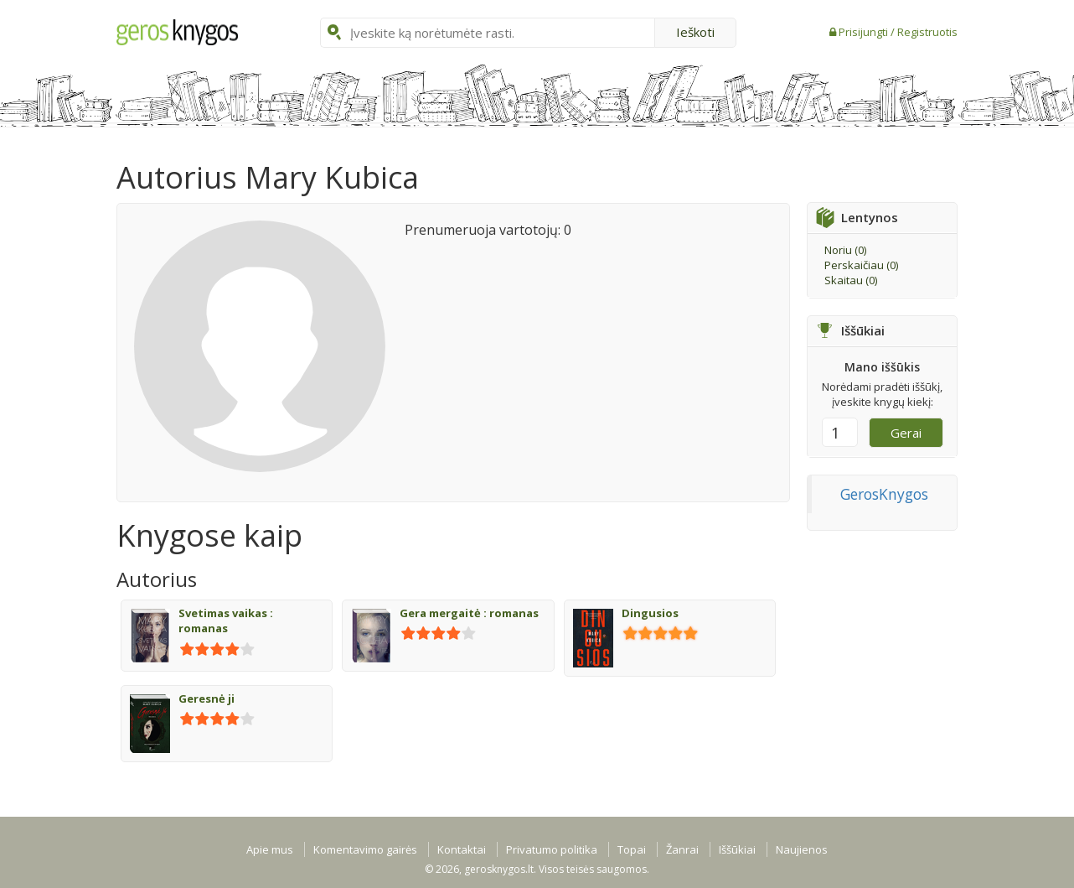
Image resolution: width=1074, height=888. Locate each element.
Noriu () (845, 249)
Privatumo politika (551, 849)
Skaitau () (850, 280)
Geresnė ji (206, 698)
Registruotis (927, 31)
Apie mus (269, 849)
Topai (631, 849)
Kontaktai (461, 849)
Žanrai (682, 849)
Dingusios (650, 613)
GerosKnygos (884, 494)
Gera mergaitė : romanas (469, 613)
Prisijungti (865, 31)
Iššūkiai (737, 849)
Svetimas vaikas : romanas (225, 620)
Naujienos (802, 849)
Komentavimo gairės (365, 849)
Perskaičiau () (861, 265)
